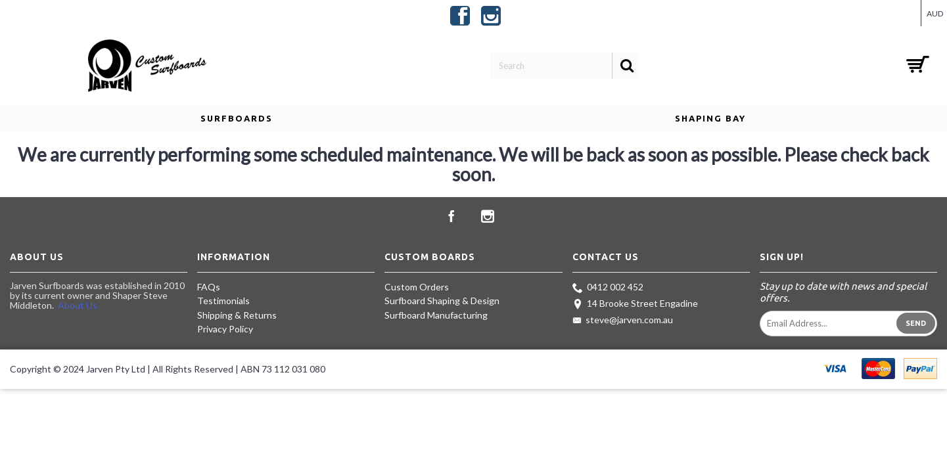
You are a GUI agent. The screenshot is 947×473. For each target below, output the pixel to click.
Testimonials (223, 300)
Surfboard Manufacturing (436, 315)
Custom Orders (416, 286)
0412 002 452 (607, 287)
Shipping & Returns (237, 315)
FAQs (208, 286)
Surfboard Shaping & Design (441, 300)
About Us (77, 305)
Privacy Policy (225, 328)
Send (916, 323)
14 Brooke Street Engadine (635, 304)
